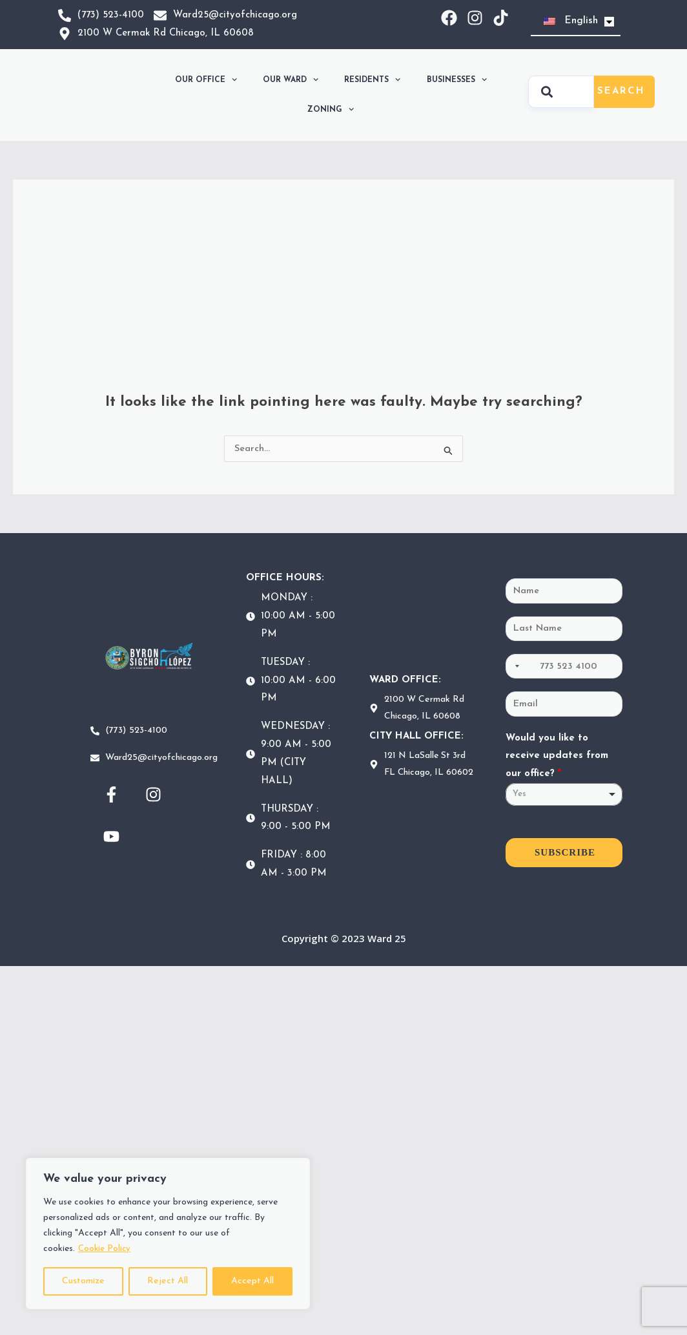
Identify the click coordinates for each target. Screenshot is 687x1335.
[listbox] (564, 797)
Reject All (167, 1281)
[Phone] (564, 668)
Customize (83, 1281)
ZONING (330, 109)
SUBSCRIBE (565, 855)
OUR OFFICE (206, 79)
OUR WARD (290, 79)
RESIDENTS (372, 79)
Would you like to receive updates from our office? (557, 759)
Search (621, 91)
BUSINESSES (457, 79)
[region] (168, 1233)
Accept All (252, 1281)
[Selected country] (514, 668)
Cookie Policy (106, 1249)
